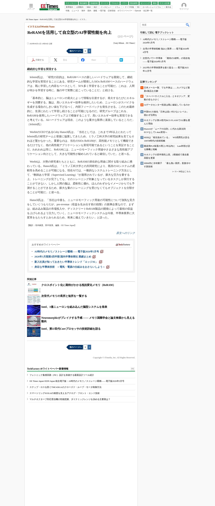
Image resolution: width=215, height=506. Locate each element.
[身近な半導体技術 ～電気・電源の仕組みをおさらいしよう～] (71, 267)
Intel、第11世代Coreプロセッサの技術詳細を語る (71, 328)
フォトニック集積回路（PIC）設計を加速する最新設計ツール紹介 (62, 375)
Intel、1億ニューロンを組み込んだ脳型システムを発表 (74, 306)
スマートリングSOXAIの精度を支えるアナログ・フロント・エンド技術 (65, 393)
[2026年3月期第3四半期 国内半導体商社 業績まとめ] (65, 256)
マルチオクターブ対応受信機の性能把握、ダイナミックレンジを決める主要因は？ (70, 399)
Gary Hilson (119, 43)
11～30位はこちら (183, 171)
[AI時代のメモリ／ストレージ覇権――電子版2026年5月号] (68, 251)
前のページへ (76, 51)
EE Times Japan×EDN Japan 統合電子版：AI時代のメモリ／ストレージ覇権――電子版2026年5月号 (77, 381)
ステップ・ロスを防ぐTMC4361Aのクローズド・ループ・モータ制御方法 (65, 387)
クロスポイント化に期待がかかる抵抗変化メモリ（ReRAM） (78, 285)
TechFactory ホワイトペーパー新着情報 (47, 369)
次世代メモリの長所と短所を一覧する (64, 295)
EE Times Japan (32, 19)
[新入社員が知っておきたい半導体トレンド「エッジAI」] (68, 261)
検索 (187, 24)
